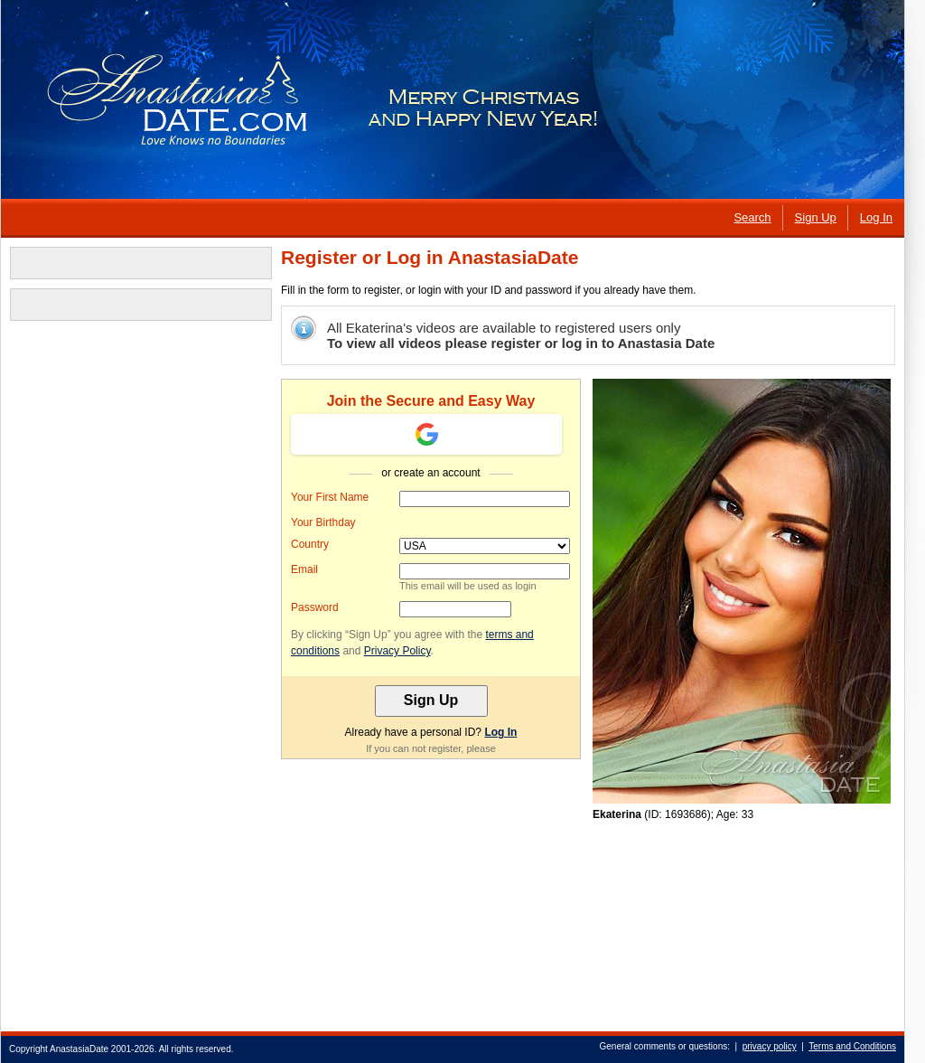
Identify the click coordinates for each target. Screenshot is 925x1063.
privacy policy (770, 1046)
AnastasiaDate (79, 1049)
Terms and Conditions (852, 1046)
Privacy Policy (397, 650)
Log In (500, 732)
